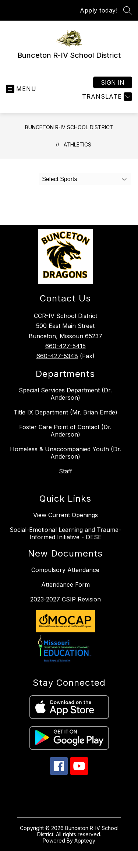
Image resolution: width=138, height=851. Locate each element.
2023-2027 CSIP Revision (65, 599)
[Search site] (127, 10)
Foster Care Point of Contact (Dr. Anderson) (65, 430)
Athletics (77, 144)
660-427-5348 (57, 356)
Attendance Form (65, 584)
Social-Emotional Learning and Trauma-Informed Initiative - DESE (65, 533)
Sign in (112, 82)
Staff (65, 471)
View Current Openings (65, 515)
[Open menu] (21, 88)
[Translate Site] (106, 96)
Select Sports (59, 179)
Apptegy (84, 840)
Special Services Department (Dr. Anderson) (65, 393)
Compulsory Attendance (65, 569)
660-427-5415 (65, 346)
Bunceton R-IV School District (69, 127)
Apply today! (98, 10)
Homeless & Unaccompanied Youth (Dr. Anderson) (65, 452)
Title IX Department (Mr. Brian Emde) (65, 412)
